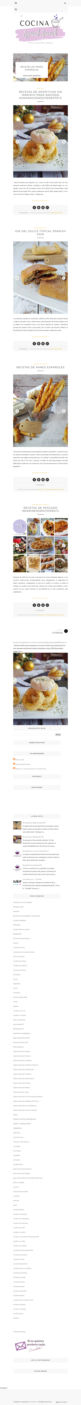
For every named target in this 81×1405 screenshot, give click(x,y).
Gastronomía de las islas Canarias (25, 1110)
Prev (17, 142)
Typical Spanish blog (56, 213)
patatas (15, 1006)
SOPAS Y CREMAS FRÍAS (22, 1124)
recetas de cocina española (22, 902)
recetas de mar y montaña (22, 1268)
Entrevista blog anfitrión (21, 938)
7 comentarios (40, 485)
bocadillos (16, 974)
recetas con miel (19, 1228)
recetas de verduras (20, 965)
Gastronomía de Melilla (21, 1087)
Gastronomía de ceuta (21, 1092)
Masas (15, 1115)
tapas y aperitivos (19, 1020)
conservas (16, 993)
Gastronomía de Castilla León (23, 1069)
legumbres (17, 984)
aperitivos (16, 1133)
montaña (16, 1196)
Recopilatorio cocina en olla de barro (36, 851)
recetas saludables (19, 920)
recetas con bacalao (20, 1214)
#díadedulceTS (40, 228)
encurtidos (17, 1151)
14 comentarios (23, 213)
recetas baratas (18, 1209)
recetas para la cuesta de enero (24, 952)
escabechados (18, 1164)
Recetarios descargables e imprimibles (26, 916)
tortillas (16, 1318)
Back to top (62, 1402)
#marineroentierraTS (40, 504)
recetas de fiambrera (20, 1264)
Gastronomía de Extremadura (23, 1078)
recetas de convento (20, 1255)
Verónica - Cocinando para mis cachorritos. (51, 489)
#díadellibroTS (18, 1029)
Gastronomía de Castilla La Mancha (25, 1065)
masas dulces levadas (20, 1191)
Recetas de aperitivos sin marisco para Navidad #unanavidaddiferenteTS (40, 95)
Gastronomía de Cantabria (22, 1060)
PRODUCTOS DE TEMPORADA (24, 1119)
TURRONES (17, 1128)
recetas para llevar (19, 970)
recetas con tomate (20, 1246)
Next (64, 142)
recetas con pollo (19, 1232)
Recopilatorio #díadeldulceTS (33, 837)
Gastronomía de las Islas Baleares (25, 1106)
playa (15, 1205)
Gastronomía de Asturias (22, 1056)
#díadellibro (17, 934)
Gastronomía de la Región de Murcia (26, 1101)
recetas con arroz (19, 1011)
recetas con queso (19, 1015)
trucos (15, 988)
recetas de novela (19, 1277)
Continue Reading (40, 200)
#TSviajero (17, 925)
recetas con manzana (20, 1223)
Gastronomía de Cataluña (22, 1074)
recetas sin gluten (19, 1304)
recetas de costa (18, 1259)
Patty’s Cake (19, 760)
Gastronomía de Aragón (21, 1051)
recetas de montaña (20, 1273)
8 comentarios (23, 349)
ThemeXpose (33, 1402)
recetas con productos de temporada (26, 1237)
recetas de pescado (20, 1291)
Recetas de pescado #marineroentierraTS (40, 509)
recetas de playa (18, 1295)
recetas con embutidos (21, 1219)
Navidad (40, 88)
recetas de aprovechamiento (23, 1250)
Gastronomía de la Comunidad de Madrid (27, 1096)
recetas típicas (18, 1313)
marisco (16, 1187)
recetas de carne (19, 947)
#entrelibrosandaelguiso (21, 1033)
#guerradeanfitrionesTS (21, 1038)
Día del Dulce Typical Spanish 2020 (40, 233)
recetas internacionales (21, 929)
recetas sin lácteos (19, 1309)
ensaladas (16, 1155)
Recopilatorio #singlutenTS (32, 865)
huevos (15, 943)
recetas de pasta (18, 1286)
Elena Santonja (18, 1047)
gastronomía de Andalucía (22, 1169)
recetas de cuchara (19, 961)
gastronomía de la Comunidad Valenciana (27, 1178)
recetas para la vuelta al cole (23, 1300)
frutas (15, 1002)
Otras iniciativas (19, 956)
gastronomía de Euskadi (21, 1173)
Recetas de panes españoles (40, 367)
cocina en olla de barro (21, 1142)
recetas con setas (19, 1241)
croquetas (16, 1146)
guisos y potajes (18, 1182)
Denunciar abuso (19, 1332)
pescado (16, 1200)
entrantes (16, 1160)
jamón (15, 979)
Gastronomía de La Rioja (21, 1083)
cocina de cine (18, 1137)
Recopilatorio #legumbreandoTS (34, 823)
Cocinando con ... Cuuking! (32, 879)
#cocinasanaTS (18, 1024)
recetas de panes (41, 364)
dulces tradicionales (20, 997)
